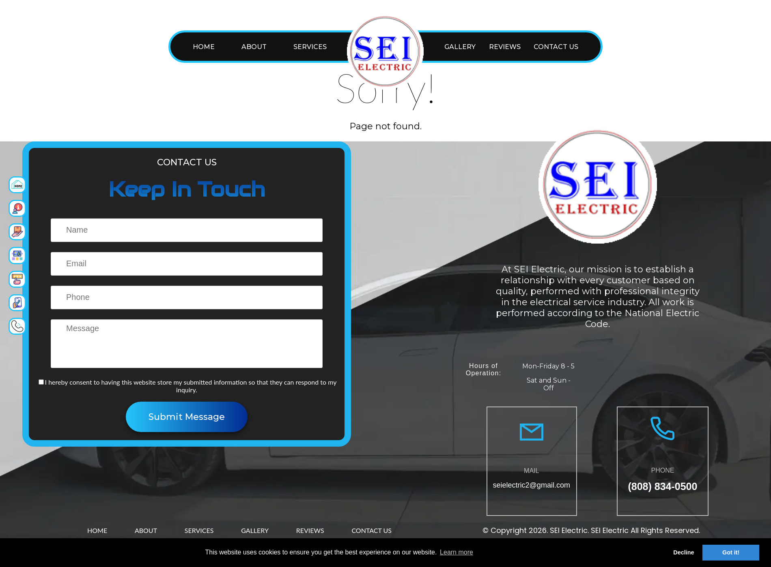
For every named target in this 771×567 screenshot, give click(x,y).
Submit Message (187, 416)
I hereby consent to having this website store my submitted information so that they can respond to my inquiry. (188, 386)
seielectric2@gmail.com (531, 485)
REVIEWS (505, 47)
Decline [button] (683, 552)
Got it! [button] (730, 552)
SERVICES (310, 47)
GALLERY (460, 47)
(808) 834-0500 (662, 486)
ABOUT (254, 47)
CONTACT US (556, 47)
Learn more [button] (456, 552)
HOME (204, 47)
